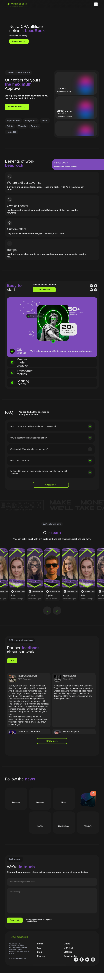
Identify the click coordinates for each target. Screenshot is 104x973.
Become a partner (19, 41)
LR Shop (68, 955)
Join (12, 664)
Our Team (69, 951)
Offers (67, 947)
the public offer (31, 924)
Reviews (41, 959)
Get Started (44, 293)
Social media (70, 959)
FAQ (39, 951)
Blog (39, 955)
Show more (50, 488)
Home (40, 947)
